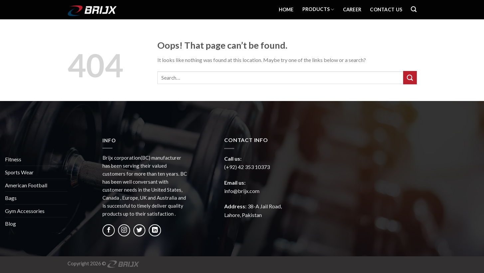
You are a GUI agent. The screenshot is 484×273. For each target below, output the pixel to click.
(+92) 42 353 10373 (247, 167)
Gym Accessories (25, 211)
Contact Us (386, 9)
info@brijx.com (241, 191)
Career (352, 9)
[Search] (413, 9)
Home (286, 9)
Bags (11, 198)
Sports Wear (19, 172)
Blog (10, 223)
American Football (26, 185)
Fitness (13, 159)
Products (318, 9)
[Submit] (409, 77)
